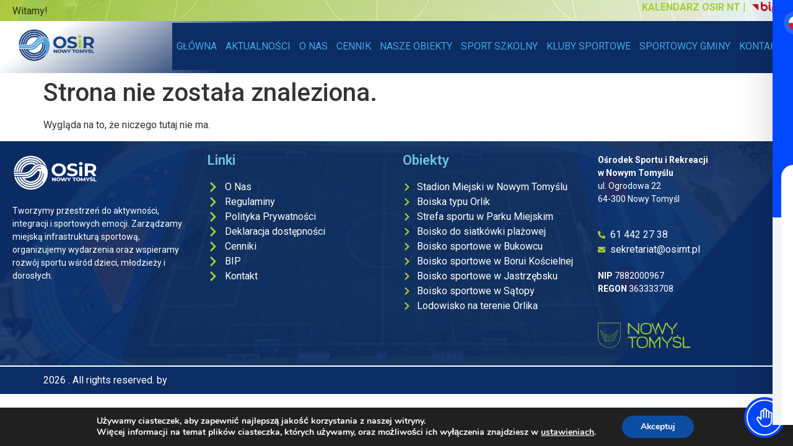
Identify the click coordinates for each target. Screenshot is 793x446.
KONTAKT (760, 46)
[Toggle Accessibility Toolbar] (764, 417)
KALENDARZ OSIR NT (691, 7)
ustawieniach (567, 432)
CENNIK (353, 46)
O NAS (313, 46)
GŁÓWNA (197, 46)
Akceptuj (658, 426)
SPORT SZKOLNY (499, 46)
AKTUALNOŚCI (258, 46)
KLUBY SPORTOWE (588, 46)
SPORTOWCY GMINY (684, 46)
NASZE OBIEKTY (418, 46)
